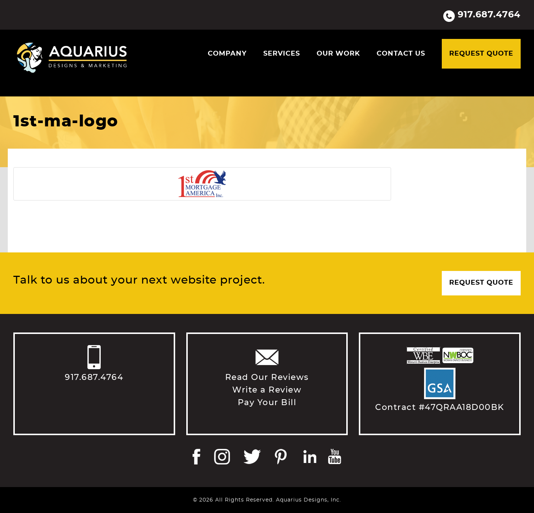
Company (227, 53)
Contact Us (401, 53)
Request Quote (481, 53)
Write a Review (266, 390)
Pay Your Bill (267, 402)
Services (281, 53)
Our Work (338, 53)
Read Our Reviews (267, 377)
